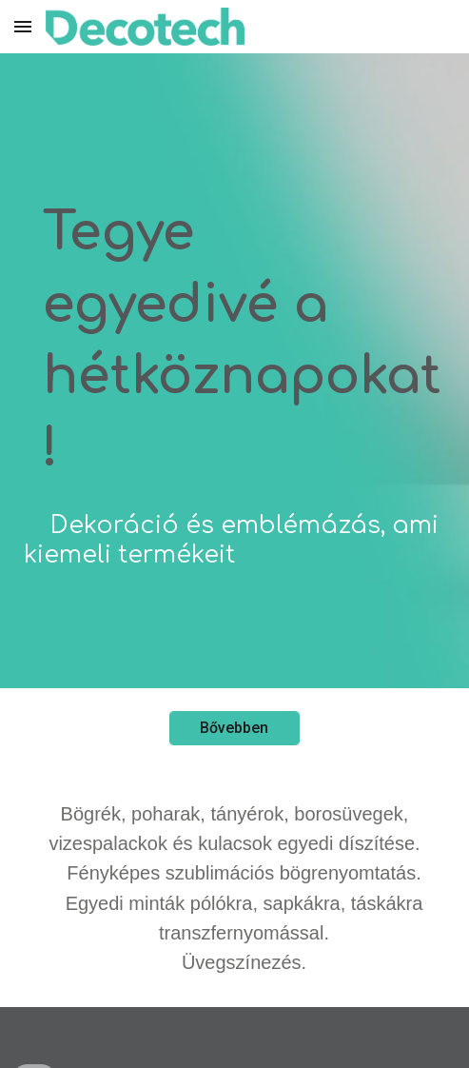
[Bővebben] (234, 727)
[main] (234, 370)
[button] (23, 26)
